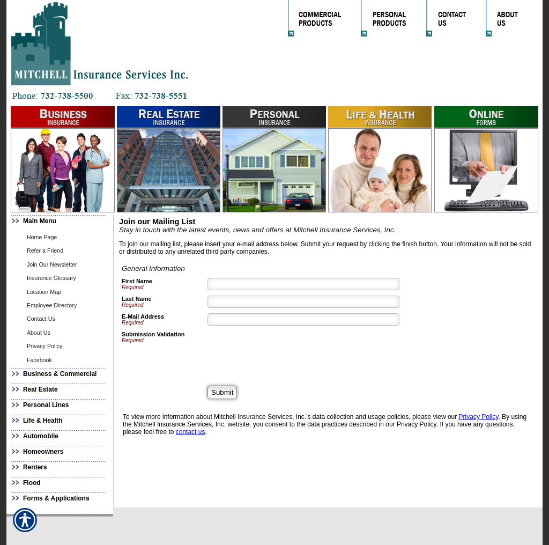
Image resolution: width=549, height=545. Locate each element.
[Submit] (222, 392)
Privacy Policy (479, 417)
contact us (190, 432)
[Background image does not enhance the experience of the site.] (60, 222)
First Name (137, 281)
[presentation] (288, 352)
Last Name (137, 299)
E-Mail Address (143, 316)
